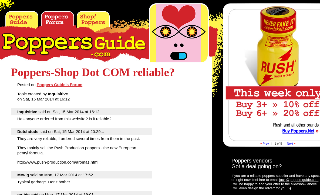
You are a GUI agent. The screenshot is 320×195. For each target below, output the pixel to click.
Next (290, 143)
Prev (266, 143)
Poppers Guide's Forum (59, 84)
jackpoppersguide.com (298, 180)
